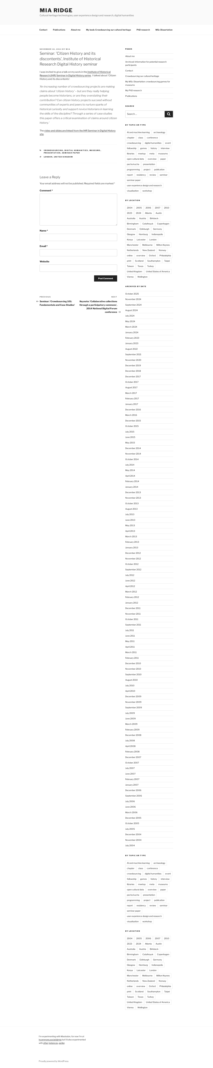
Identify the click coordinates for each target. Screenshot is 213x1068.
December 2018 (133, 371)
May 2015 (130, 442)
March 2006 (131, 812)
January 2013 (131, 547)
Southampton (153, 261)
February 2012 (132, 597)
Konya (130, 239)
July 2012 (129, 575)
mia (68, 49)
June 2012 (130, 580)
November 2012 (133, 558)
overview (152, 159)
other (45, 1043)
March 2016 (131, 415)
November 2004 (133, 840)
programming (133, 169)
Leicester (141, 239)
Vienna (130, 276)
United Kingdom (63, 157)
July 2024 (129, 315)
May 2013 (130, 525)
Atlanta (148, 213)
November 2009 (133, 702)
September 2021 (133, 354)
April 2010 (130, 691)
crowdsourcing (53, 150)
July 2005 (130, 829)
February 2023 (132, 338)
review (153, 175)
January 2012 (131, 602)
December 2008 (133, 735)
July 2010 (129, 685)
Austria (142, 218)
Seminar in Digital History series (73, 75)
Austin (159, 213)
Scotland (139, 261)
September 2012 (133, 569)
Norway (162, 250)
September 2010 (133, 674)
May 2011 (130, 641)
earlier (61, 1043)
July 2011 (129, 630)
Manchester (132, 245)
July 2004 (130, 845)
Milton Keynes (163, 245)
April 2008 (130, 746)
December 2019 (133, 365)
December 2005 (133, 818)
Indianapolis (157, 234)
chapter (130, 137)
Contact (43, 29)
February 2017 (132, 398)
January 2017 (131, 404)
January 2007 (131, 785)
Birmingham (133, 223)
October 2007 (132, 762)
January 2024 (131, 332)
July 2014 (129, 464)
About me (75, 29)
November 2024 (133, 299)
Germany (157, 229)
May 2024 (130, 321)
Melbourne (147, 245)
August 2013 (131, 509)
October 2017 (131, 382)
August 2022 (131, 349)
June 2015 (130, 437)
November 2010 (133, 669)
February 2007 (132, 779)
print (129, 261)
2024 (138, 213)
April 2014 (130, 476)
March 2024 (131, 327)
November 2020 (133, 360)
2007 (157, 207)
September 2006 (133, 795)
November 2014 (133, 453)
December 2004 (133, 834)
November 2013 (133, 498)
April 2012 (130, 586)
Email (44, 246)
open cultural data (135, 159)
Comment (46, 190)
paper (163, 159)
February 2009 (132, 729)
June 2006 (130, 807)
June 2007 (130, 773)
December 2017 (133, 376)
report (130, 175)
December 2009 (133, 696)
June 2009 (130, 718)
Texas (140, 266)
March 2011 (131, 652)
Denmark (131, 229)
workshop (147, 190)
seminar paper (71, 153)
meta (151, 153)
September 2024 (133, 305)
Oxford (152, 255)
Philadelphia (165, 255)
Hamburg (143, 234)
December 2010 (133, 663)
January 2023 (131, 343)
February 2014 (132, 481)
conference (152, 137)
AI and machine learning (138, 132)
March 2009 (131, 724)
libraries (130, 153)
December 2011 (133, 608)
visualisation (133, 190)
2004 (129, 207)
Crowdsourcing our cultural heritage (142, 76)
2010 (166, 207)
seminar (163, 175)
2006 (148, 207)
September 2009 (133, 707)
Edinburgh (144, 229)
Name (44, 230)
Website (44, 261)
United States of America (158, 271)
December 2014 (133, 448)
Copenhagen (163, 223)
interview (165, 148)
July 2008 (130, 740)
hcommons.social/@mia (50, 1039)
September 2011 (133, 624)
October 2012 (131, 564)
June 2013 (130, 520)
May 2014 (130, 470)
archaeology (159, 132)
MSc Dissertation (163, 29)
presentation (52, 153)
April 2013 (130, 531)
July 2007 (130, 768)
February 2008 (132, 751)
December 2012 (133, 553)
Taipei (167, 261)
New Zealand (148, 250)
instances (53, 1043)
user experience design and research (144, 185)
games (143, 148)
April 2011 (130, 647)
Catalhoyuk (147, 223)
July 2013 (129, 514)
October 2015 (132, 426)
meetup (142, 153)
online (130, 255)
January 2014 (131, 487)
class (140, 137)
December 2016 (133, 409)
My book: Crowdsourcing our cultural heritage (108, 29)
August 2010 (131, 680)
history (154, 148)
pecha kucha (133, 164)
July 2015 (129, 431)
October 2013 (132, 503)
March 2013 (131, 536)
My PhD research (133, 90)
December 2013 (133, 492)
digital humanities (76, 150)
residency (141, 175)
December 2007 (133, 757)
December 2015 (133, 420)
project (147, 169)
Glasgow (131, 234)
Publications (59, 29)
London (48, 157)
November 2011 (133, 613)
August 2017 (131, 387)
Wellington (142, 276)
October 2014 (132, 459)
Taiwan (130, 266)
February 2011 (132, 658)
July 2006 (130, 801)
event (168, 143)
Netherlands (133, 250)
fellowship (131, 148)
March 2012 (131, 591)
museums (95, 150)
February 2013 (132, 542)
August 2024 (131, 310)
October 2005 (132, 823)
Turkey (150, 266)
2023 (129, 213)
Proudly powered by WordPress (53, 1061)
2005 (139, 207)
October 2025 (132, 293)
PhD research (143, 29)
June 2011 (130, 635)
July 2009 (130, 713)
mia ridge (56, 10)
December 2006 (133, 790)
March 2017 (131, 393)
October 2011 (131, 619)
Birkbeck (154, 218)
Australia (131, 218)
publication (159, 169)
